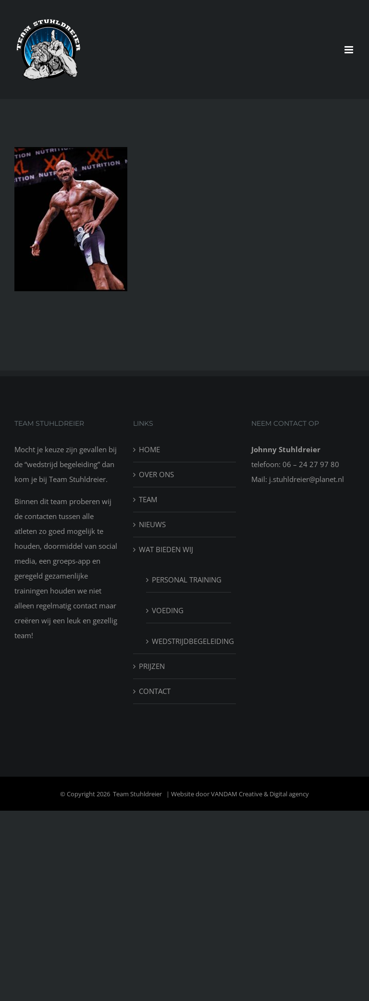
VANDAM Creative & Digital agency (260, 794)
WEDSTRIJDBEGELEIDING (189, 641)
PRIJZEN (152, 666)
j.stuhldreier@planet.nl (306, 479)
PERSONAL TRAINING (186, 579)
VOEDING (168, 610)
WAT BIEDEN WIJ (166, 549)
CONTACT (155, 691)
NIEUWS (152, 524)
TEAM (148, 499)
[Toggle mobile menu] (349, 50)
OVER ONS (156, 474)
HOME (149, 449)
